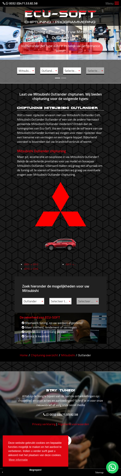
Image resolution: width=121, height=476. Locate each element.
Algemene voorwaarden (73, 427)
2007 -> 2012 (31, 267)
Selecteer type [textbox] (73, 70)
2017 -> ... (71, 267)
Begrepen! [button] (35, 469)
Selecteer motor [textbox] (96, 70)
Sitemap (99, 472)
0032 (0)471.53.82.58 (20, 3)
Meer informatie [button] (18, 459)
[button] (9, 41)
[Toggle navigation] (116, 3)
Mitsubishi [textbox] (25, 70)
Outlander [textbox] (48, 70)
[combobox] (26, 70)
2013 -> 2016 (31, 272)
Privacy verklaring (44, 427)
